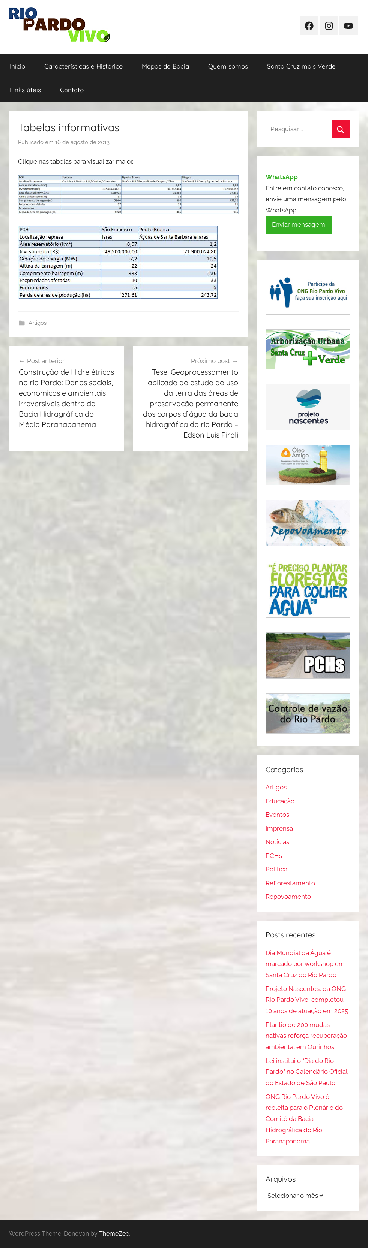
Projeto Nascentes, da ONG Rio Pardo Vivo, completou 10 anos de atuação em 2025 (307, 1000)
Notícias (277, 842)
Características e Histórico (83, 66)
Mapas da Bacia (165, 66)
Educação (280, 801)
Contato (72, 90)
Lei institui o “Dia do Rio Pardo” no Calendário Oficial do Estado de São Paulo (306, 1072)
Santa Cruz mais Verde (301, 66)
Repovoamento (288, 896)
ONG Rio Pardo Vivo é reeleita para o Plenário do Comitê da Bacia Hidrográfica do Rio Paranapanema (304, 1119)
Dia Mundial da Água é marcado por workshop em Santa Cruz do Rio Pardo (305, 964)
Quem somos (228, 66)
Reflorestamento (290, 883)
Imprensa (279, 828)
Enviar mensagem (298, 224)
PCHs (274, 855)
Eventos (277, 814)
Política (276, 869)
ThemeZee (114, 1233)
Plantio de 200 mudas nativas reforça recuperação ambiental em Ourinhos (306, 1036)
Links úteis (25, 90)
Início (17, 66)
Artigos (38, 323)
